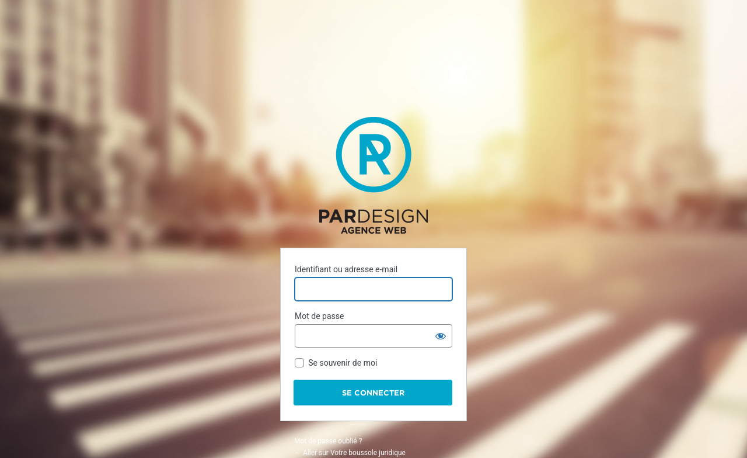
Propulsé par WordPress (373, 175)
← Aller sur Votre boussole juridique (350, 453)
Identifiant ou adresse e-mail (346, 269)
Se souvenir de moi (342, 362)
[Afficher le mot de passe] (440, 336)
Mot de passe (319, 316)
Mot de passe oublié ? (328, 441)
